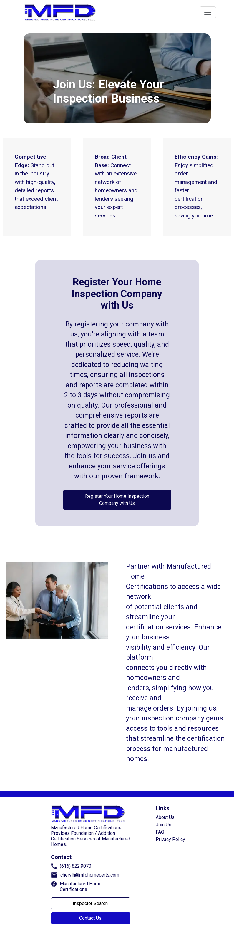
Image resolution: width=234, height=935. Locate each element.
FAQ (160, 832)
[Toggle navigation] (208, 12)
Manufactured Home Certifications (81, 886)
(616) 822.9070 (75, 866)
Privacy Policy (170, 839)
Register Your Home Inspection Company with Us (117, 499)
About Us (165, 817)
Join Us (163, 824)
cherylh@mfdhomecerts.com (89, 875)
